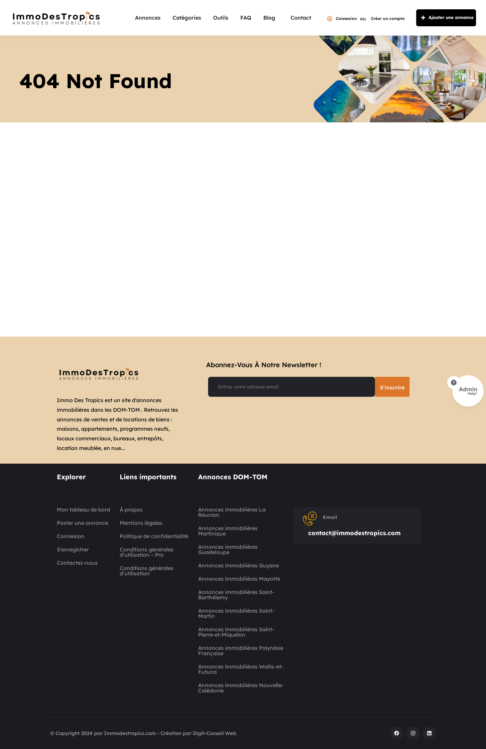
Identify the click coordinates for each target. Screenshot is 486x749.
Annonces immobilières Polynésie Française (240, 651)
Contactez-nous (77, 562)
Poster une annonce (82, 523)
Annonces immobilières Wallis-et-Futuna (240, 669)
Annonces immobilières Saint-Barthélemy (236, 595)
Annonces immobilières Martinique (228, 531)
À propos (131, 509)
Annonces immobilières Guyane (238, 565)
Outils (220, 17)
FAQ (245, 17)
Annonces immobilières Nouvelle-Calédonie (241, 688)
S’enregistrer (73, 549)
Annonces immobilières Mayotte (239, 578)
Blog (269, 17)
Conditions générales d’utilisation (147, 571)
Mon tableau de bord (83, 509)
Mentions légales (141, 523)
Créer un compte (388, 18)
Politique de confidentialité (154, 536)
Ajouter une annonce (446, 18)
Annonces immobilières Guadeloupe (228, 549)
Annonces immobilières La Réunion (232, 512)
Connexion (342, 18)
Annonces (148, 17)
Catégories (187, 17)
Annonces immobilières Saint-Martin (236, 613)
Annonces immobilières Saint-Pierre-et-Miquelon (236, 632)
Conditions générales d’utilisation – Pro (147, 552)
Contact (301, 17)
